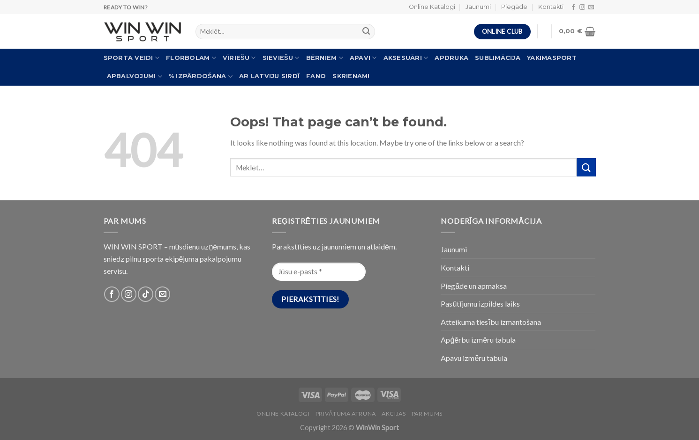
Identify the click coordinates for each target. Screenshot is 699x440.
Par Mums (427, 413)
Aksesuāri (405, 57)
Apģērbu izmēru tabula (478, 339)
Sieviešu (281, 57)
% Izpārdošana (201, 76)
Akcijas (394, 413)
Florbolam (191, 57)
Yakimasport (552, 57)
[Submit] (586, 167)
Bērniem (324, 57)
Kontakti (551, 6)
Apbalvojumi (134, 76)
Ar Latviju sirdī (269, 76)
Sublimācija (497, 57)
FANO (316, 76)
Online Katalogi (432, 6)
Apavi (363, 57)
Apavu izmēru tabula (474, 357)
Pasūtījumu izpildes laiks (480, 303)
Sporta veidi (132, 57)
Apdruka (451, 57)
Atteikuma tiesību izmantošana (491, 321)
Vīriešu (239, 57)
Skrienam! (350, 76)
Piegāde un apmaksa (474, 285)
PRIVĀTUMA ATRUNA (346, 413)
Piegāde (514, 6)
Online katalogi (282, 413)
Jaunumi (478, 6)
